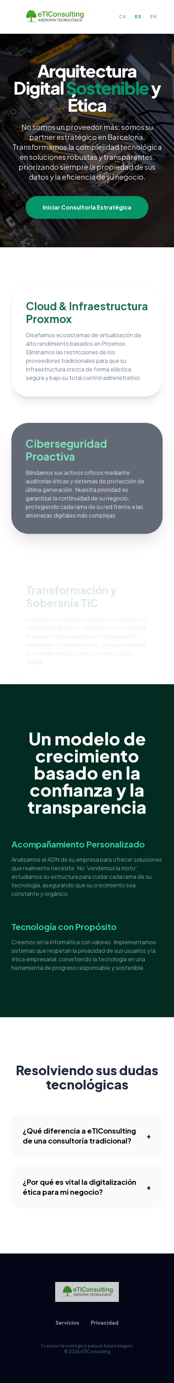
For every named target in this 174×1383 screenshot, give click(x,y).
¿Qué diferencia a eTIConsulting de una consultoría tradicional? (87, 1138)
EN (153, 16)
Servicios (67, 1322)
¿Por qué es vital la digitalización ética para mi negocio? (87, 1190)
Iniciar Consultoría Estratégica (87, 207)
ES (138, 16)
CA (122, 16)
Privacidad (104, 1322)
